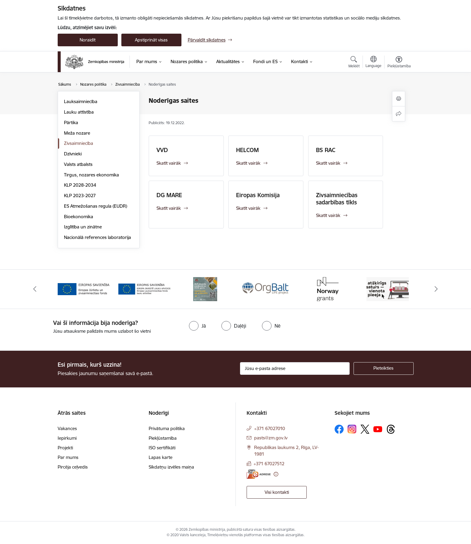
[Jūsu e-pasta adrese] (295, 368)
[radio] (197, 326)
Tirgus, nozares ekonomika (91, 175)
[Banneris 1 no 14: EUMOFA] (83, 289)
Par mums (68, 457)
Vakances (67, 428)
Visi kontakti (277, 492)
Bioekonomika (78, 216)
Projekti (65, 448)
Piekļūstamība (163, 438)
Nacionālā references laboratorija (97, 237)
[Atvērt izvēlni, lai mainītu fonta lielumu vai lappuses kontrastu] (399, 63)
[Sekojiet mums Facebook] (339, 429)
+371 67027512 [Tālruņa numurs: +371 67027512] (269, 463)
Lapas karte (160, 457)
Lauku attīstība (79, 112)
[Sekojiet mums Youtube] (377, 428)
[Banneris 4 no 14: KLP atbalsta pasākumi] (266, 289)
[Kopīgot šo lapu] (398, 113)
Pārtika (71, 122)
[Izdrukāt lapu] (398, 98)
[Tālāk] (436, 289)
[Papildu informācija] (276, 474)
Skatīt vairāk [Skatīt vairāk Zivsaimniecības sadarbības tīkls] (328, 215)
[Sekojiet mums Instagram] (352, 429)
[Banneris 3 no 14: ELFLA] (205, 289)
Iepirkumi (67, 438)
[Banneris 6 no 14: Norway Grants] (387, 289)
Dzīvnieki (73, 154)
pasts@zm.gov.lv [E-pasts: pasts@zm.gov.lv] (270, 438)
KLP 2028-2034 (80, 185)
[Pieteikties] (384, 368)
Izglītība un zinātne (83, 227)
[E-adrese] (259, 474)
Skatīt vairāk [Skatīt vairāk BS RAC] (328, 163)
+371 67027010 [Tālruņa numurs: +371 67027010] (269, 428)
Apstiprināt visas (151, 40)
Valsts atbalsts (78, 164)
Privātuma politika (167, 428)
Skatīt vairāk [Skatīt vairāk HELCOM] (248, 163)
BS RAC (325, 150)
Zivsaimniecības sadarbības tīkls (336, 198)
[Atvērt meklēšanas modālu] (354, 63)
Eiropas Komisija (258, 195)
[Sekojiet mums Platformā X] (364, 429)
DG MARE (169, 195)
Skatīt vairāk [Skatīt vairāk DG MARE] (168, 208)
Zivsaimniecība (78, 143)
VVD (162, 150)
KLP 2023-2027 (80, 195)
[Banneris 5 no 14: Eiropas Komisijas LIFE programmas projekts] (327, 289)
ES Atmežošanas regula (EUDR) (95, 206)
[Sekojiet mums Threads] (390, 429)
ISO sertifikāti (162, 448)
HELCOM (247, 150)
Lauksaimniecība (80, 101)
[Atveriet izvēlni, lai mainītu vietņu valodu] (373, 62)
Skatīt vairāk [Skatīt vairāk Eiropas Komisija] (248, 208)
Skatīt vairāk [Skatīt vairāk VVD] (168, 163)
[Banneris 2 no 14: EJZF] (144, 289)
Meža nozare (77, 133)
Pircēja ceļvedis (73, 467)
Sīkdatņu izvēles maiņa (171, 467)
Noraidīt (88, 40)
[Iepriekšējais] (35, 289)
